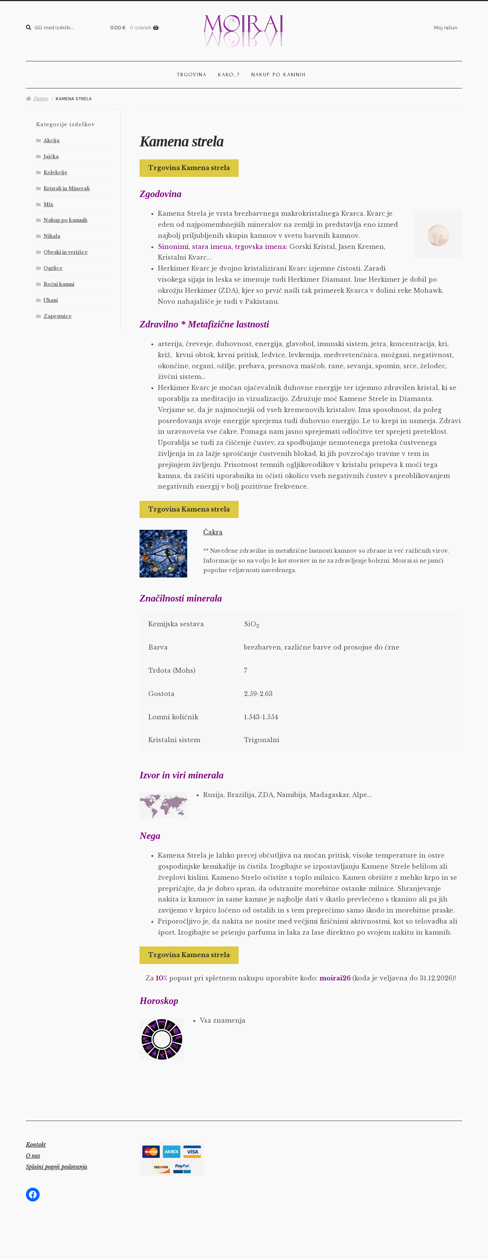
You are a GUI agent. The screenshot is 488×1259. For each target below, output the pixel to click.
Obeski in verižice (65, 252)
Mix (48, 204)
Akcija (51, 140)
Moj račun (445, 27)
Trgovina (192, 74)
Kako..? (229, 74)
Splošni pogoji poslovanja (56, 1166)
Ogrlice (53, 268)
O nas (33, 1155)
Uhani (50, 300)
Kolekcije (55, 172)
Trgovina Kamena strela (189, 168)
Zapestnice (57, 316)
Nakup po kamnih (278, 74)
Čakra (213, 532)
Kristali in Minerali (66, 188)
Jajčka (51, 156)
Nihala (51, 236)
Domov (41, 98)
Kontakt (36, 1144)
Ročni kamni (58, 284)
